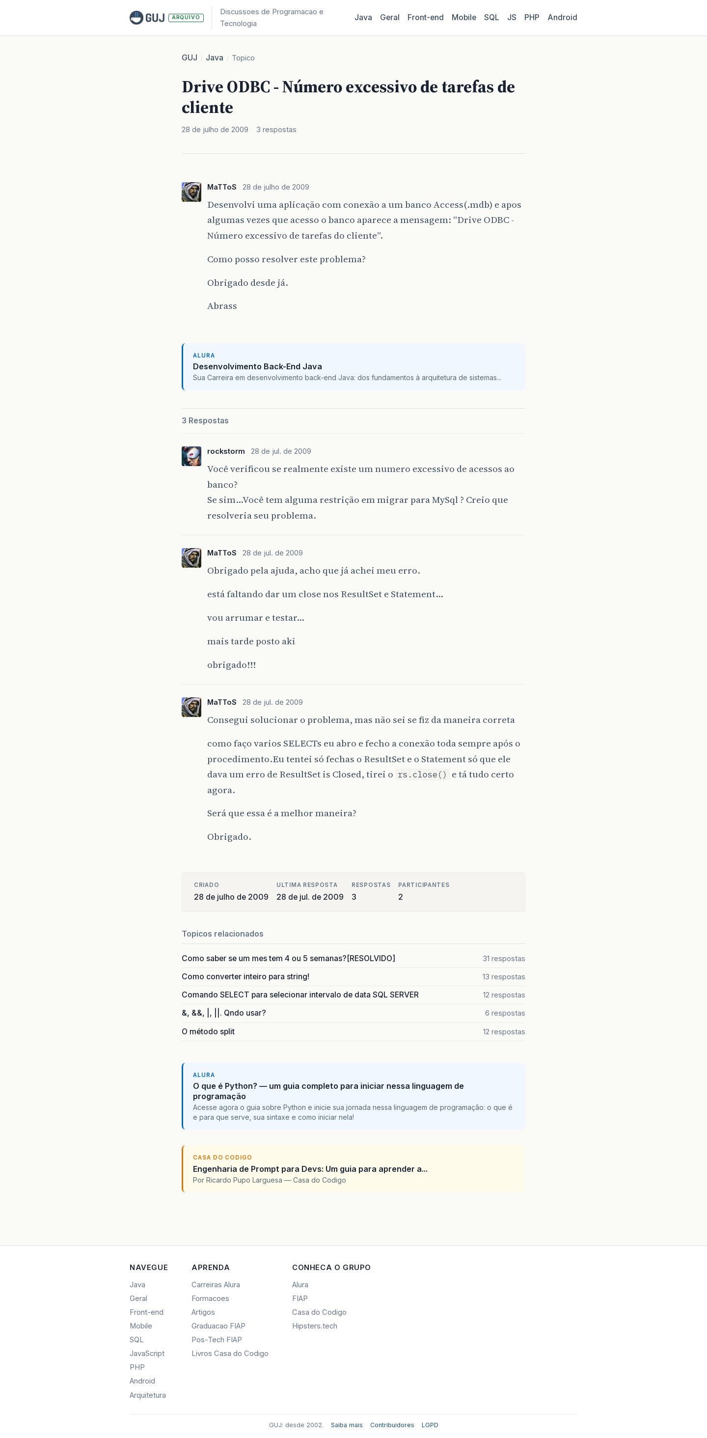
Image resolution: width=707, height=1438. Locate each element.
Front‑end (426, 17)
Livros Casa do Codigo (230, 1353)
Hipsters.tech (314, 1326)
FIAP (300, 1298)
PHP (532, 17)
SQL (491, 17)
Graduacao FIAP (218, 1326)
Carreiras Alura (215, 1284)
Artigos (203, 1312)
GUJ (189, 57)
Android (562, 17)
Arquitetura (148, 1395)
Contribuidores (392, 1425)
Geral (390, 17)
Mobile (464, 17)
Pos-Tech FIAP (216, 1339)
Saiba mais (347, 1425)
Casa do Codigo (319, 1312)
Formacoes (210, 1298)
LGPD (430, 1425)
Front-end (146, 1312)
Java (363, 17)
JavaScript (147, 1353)
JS (512, 17)
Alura (300, 1284)
